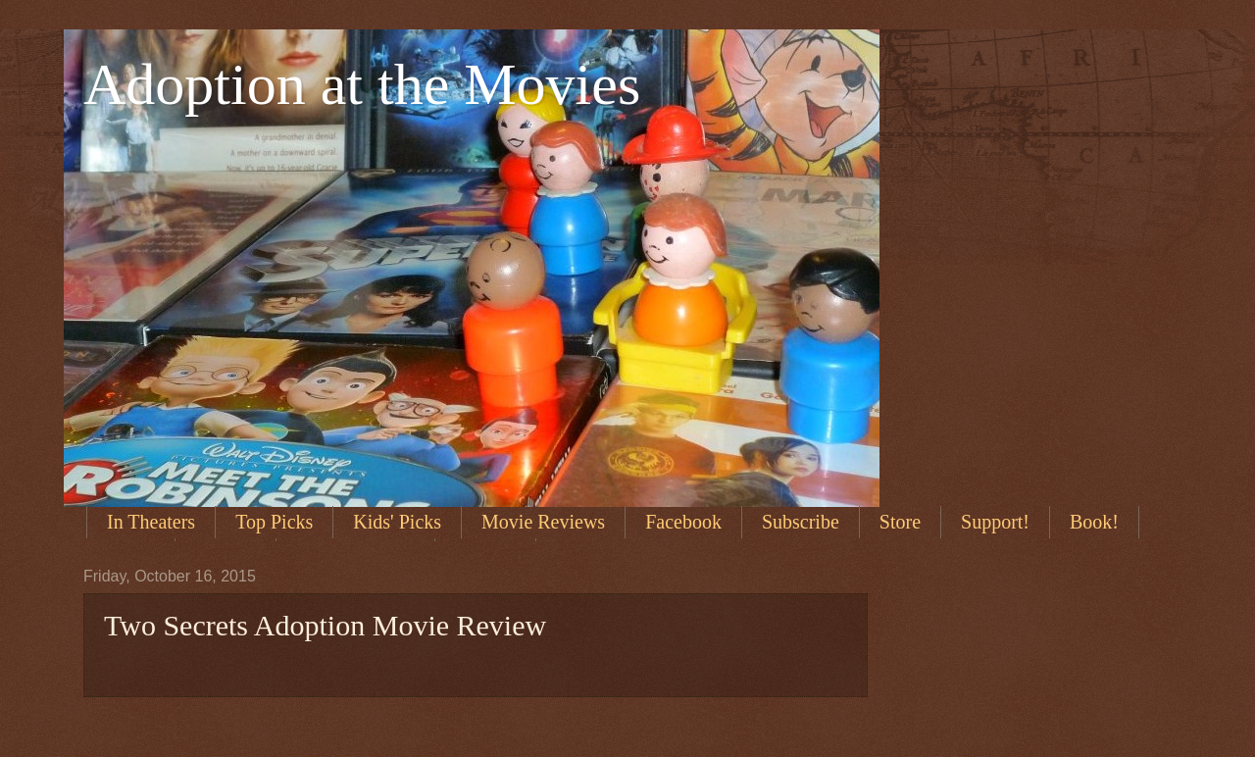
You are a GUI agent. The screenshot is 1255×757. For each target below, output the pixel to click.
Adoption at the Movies (361, 84)
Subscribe (800, 521)
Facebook (683, 521)
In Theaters (151, 521)
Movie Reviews (543, 521)
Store (900, 521)
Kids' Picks (397, 521)
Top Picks (274, 521)
